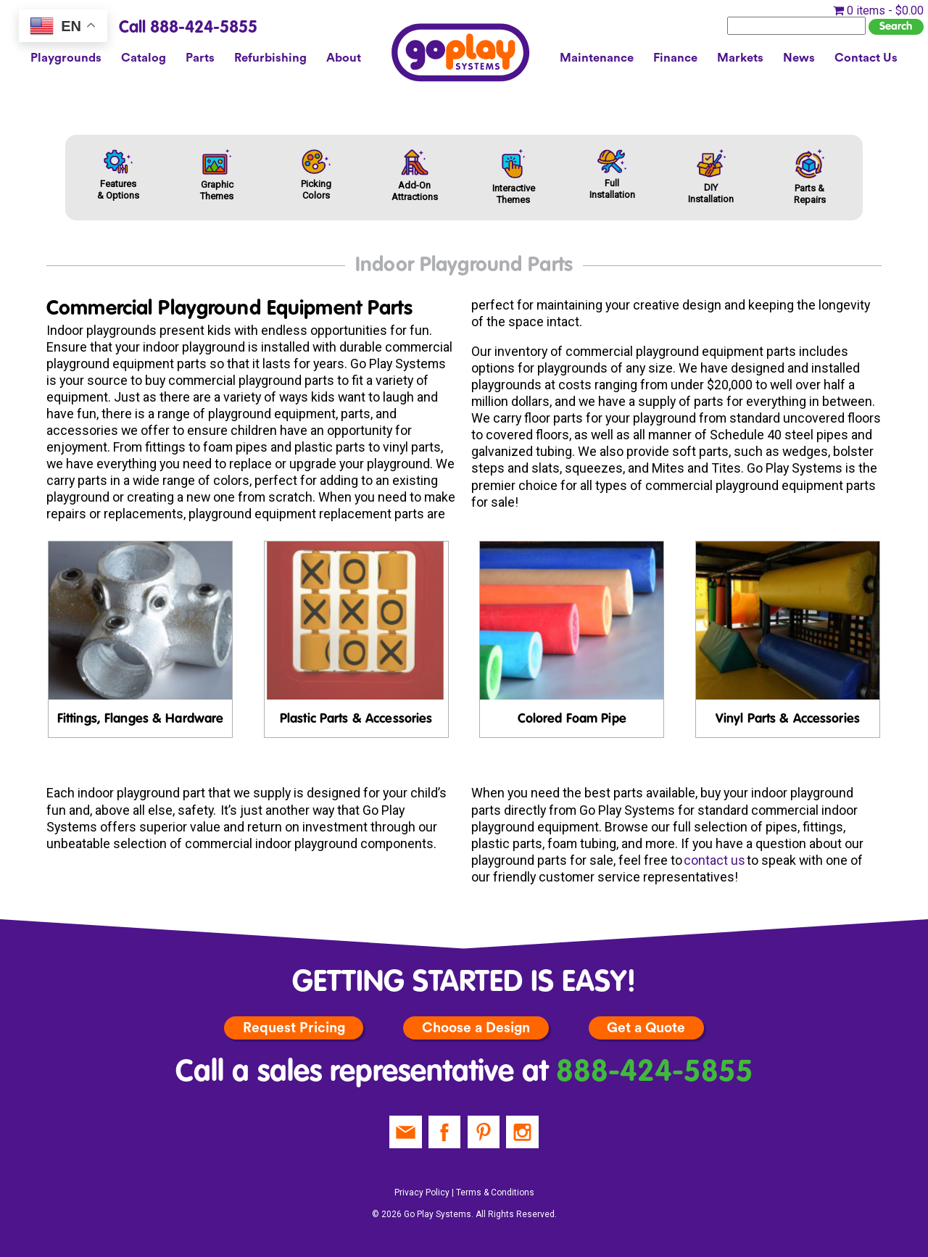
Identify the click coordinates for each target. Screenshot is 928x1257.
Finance (675, 58)
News (799, 58)
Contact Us (866, 58)
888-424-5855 (654, 1072)
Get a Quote (646, 1028)
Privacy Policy (422, 1192)
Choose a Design (476, 1028)
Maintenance (597, 58)
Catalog (143, 58)
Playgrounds (66, 58)
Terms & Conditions (495, 1192)
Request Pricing (294, 1028)
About (343, 58)
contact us (714, 860)
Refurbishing (270, 58)
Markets (740, 58)
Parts (200, 58)
